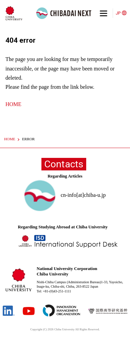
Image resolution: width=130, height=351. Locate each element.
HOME (13, 104)
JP (118, 13)
